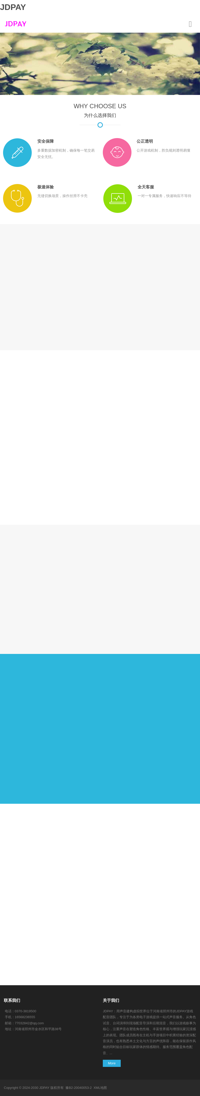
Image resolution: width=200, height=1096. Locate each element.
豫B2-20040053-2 (78, 1088)
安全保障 (45, 141)
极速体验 (45, 187)
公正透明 (145, 141)
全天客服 (146, 187)
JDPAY (13, 7)
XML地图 (100, 1088)
